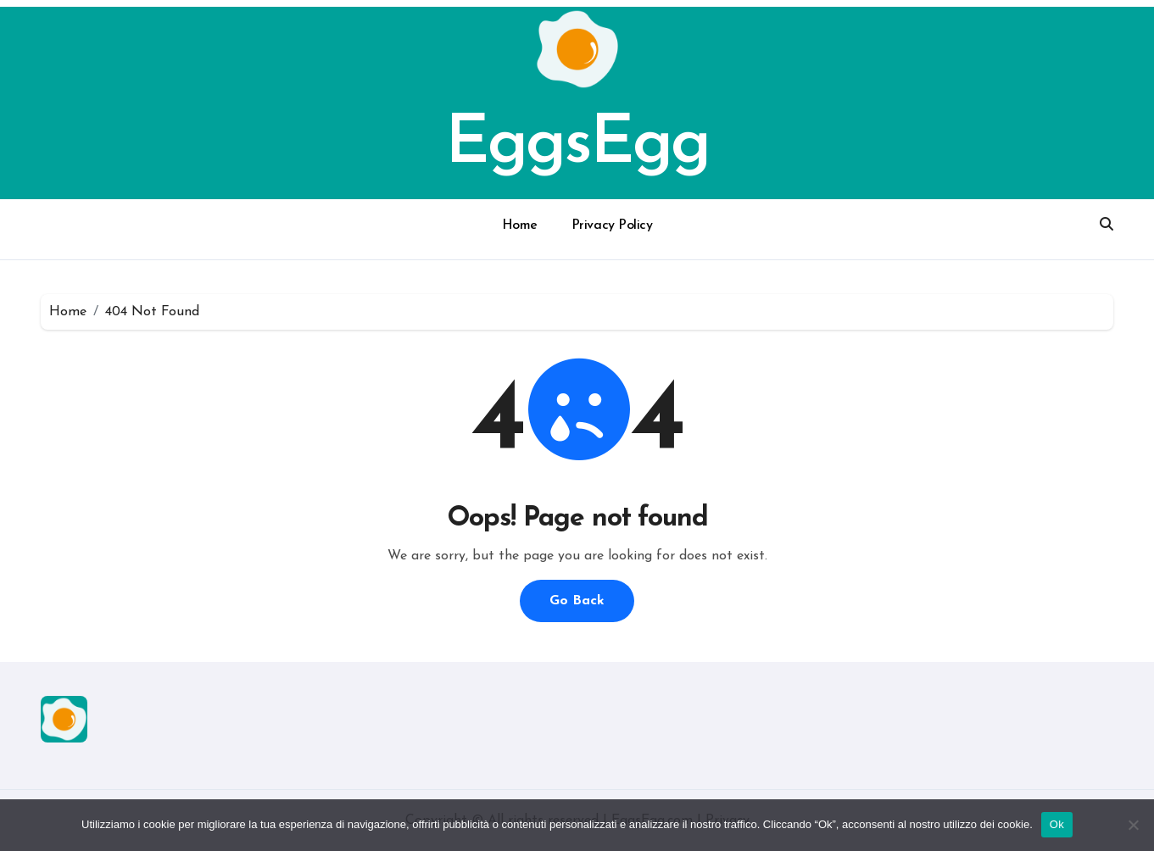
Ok (1057, 824)
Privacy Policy (611, 225)
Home (520, 225)
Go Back (577, 601)
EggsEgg (577, 145)
